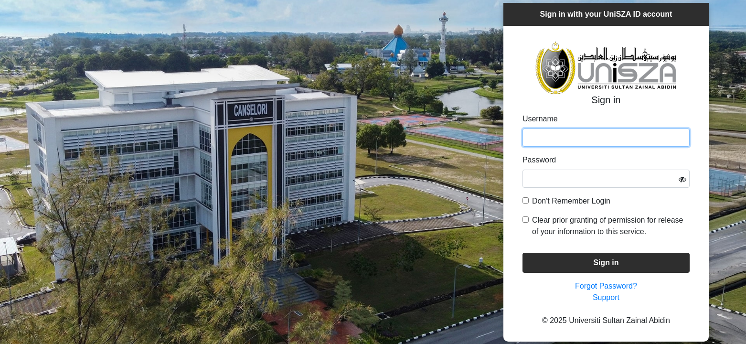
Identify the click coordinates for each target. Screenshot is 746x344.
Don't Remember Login (571, 201)
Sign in (605, 262)
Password (539, 160)
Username (540, 119)
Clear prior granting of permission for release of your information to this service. (607, 226)
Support (606, 297)
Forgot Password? (606, 286)
